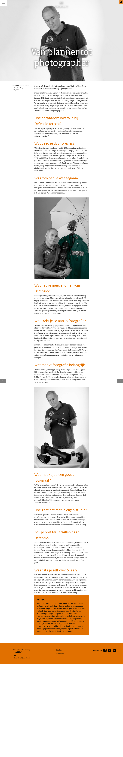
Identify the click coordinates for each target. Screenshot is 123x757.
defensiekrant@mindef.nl (22, 750)
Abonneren (60, 745)
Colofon (59, 740)
